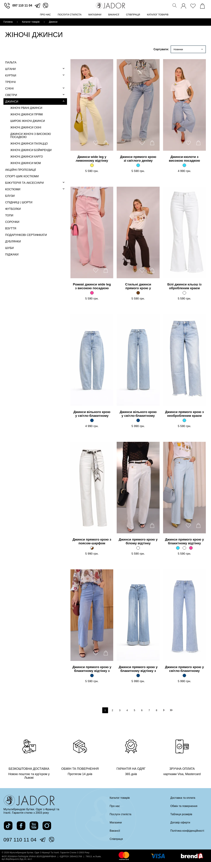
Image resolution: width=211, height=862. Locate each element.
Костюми (12, 189)
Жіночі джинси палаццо (29, 143)
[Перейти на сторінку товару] (91, 105)
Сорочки (12, 222)
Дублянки (13, 241)
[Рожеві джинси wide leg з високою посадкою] (92, 292)
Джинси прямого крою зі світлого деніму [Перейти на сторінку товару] (138, 158)
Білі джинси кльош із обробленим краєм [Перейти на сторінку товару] (184, 286)
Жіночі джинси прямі (26, 114)
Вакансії (113, 14)
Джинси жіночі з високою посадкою (30, 136)
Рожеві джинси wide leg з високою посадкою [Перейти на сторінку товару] (92, 286)
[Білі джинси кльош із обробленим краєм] (184, 292)
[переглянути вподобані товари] (193, 5)
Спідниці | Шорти (18, 202)
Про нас (45, 14)
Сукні (9, 88)
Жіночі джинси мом (25, 163)
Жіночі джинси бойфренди (31, 150)
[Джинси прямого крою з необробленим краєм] (184, 420)
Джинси (11, 101)
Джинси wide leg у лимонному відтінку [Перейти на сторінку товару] (92, 158)
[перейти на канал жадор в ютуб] (34, 825)
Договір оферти (180, 822)
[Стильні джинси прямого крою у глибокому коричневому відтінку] (138, 292)
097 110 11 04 (19, 839)
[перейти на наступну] (164, 710)
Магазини (94, 14)
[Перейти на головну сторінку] (110, 5)
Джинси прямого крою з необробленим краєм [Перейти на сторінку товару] (184, 413)
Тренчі (10, 82)
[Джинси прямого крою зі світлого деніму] (138, 165)
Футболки (13, 209)
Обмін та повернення (183, 806)
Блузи (10, 195)
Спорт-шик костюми (22, 176)
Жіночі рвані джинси (26, 107)
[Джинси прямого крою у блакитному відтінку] (177, 548)
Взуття (10, 228)
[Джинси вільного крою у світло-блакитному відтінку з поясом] (138, 420)
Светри (11, 95)
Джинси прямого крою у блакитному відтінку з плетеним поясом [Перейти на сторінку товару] (138, 669)
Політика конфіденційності (187, 830)
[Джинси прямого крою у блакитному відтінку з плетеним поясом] (138, 675)
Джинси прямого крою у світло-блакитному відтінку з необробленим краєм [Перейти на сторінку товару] (184, 669)
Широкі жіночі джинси (27, 120)
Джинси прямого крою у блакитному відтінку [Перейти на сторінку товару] (184, 541)
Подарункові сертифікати (26, 235)
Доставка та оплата (182, 797)
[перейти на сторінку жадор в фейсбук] (21, 825)
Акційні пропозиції (20, 169)
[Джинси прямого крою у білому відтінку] (138, 548)
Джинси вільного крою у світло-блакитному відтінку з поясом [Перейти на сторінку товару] (138, 414)
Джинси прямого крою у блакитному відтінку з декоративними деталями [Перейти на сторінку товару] (91, 669)
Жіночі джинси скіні (25, 127)
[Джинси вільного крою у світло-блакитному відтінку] (92, 420)
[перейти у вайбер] (45, 5)
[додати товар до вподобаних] (95, 143)
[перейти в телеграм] (37, 5)
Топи (9, 215)
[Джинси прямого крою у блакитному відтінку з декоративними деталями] (92, 675)
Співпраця (133, 14)
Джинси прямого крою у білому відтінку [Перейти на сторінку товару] (138, 541)
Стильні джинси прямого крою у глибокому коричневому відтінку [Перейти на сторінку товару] (138, 286)
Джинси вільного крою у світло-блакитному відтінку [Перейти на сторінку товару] (91, 414)
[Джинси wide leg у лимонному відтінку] (92, 165)
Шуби (9, 248)
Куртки (10, 75)
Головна (8, 21)
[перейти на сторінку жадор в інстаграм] (47, 825)
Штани (10, 69)
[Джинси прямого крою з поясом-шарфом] (92, 548)
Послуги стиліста (70, 14)
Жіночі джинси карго (26, 156)
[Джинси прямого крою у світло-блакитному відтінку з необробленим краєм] (184, 675)
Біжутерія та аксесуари (24, 182)
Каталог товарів (157, 14)
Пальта (10, 62)
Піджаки (12, 254)
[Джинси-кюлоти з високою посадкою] (184, 165)
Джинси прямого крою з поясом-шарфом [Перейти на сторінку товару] (92, 541)
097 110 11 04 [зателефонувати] (22, 5)
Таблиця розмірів (181, 814)
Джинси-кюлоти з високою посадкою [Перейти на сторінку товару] (184, 158)
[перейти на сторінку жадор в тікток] (8, 825)
